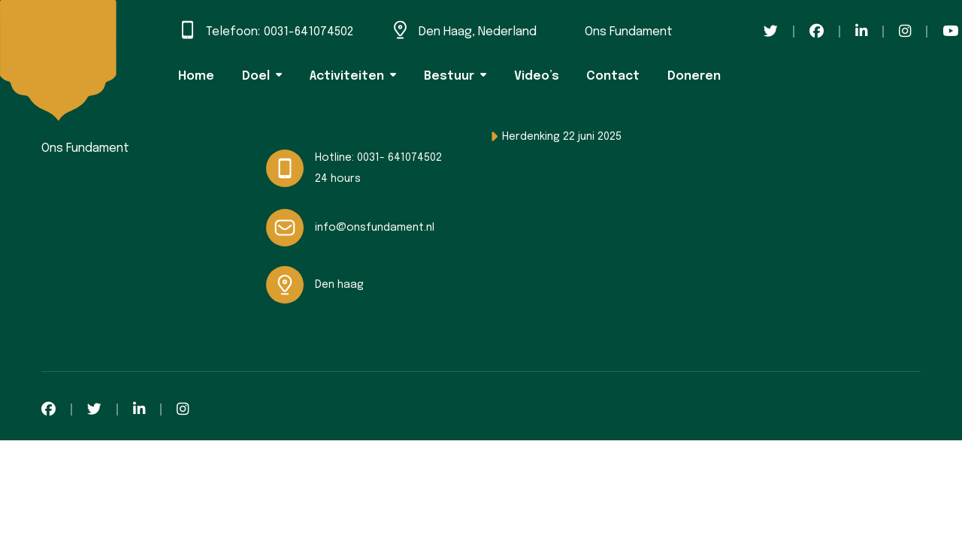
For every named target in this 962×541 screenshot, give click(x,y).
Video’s (536, 76)
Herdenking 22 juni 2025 (562, 136)
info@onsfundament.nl (374, 227)
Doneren (694, 76)
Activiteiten (347, 76)
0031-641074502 (308, 32)
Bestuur (449, 76)
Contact (613, 76)
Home (196, 76)
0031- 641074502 (399, 158)
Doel (256, 76)
